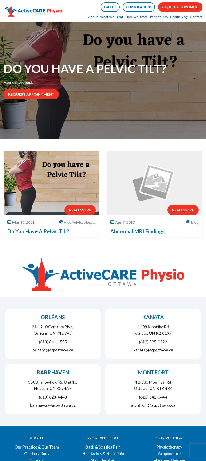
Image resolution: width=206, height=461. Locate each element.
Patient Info (159, 17)
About (93, 17)
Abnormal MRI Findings (137, 231)
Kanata (153, 317)
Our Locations (36, 453)
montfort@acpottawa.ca (153, 405)
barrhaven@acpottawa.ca (53, 405)
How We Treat (136, 17)
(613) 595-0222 (153, 341)
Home (9, 82)
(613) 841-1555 (53, 341)
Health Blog (179, 17)
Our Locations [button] (139, 7)
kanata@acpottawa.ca (153, 349)
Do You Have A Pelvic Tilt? (38, 231)
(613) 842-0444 (153, 397)
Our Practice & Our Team (37, 447)
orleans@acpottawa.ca (52, 349)
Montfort (153, 372)
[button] (110, 7)
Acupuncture (169, 453)
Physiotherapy (169, 447)
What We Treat (111, 17)
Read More (80, 210)
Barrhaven (53, 372)
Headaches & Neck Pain (103, 453)
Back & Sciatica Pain (103, 447)
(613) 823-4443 (53, 397)
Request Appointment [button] (180, 7)
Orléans (53, 317)
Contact (196, 17)
